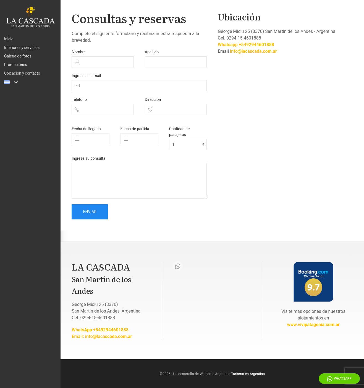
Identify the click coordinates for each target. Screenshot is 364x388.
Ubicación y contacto (22, 73)
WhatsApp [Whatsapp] (339, 379)
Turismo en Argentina (248, 374)
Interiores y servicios (22, 47)
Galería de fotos (18, 56)
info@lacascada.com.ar (253, 51)
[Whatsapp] (178, 266)
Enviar (89, 211)
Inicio (9, 39)
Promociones (15, 64)
